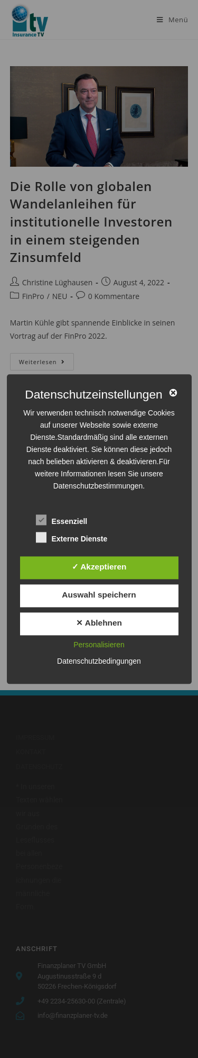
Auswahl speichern (99, 595)
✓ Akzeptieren (99, 566)
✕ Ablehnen (99, 623)
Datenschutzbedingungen (99, 661)
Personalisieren (99, 644)
